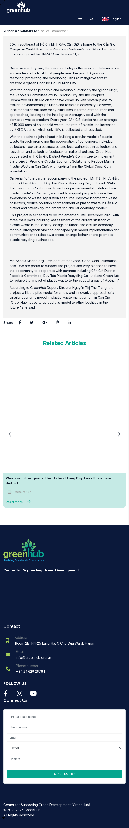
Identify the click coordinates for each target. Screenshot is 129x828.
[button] (119, 434)
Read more (19, 502)
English (116, 19)
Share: (8, 323)
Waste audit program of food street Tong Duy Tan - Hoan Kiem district (59, 480)
